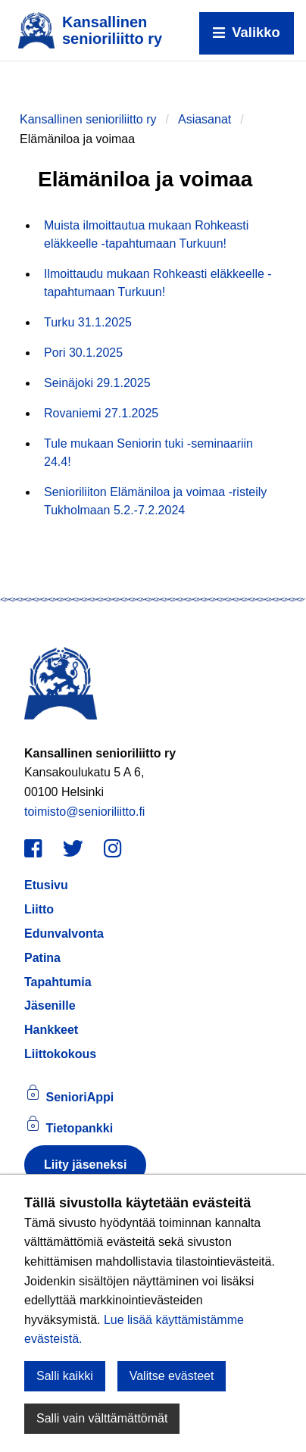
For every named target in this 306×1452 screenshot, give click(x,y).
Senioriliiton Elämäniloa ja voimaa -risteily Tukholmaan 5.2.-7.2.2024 (155, 501)
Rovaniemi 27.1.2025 (101, 413)
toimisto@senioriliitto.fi (84, 811)
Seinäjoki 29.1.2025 (97, 382)
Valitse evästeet (172, 1375)
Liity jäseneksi (85, 1164)
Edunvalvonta (64, 933)
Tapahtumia (58, 982)
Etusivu (46, 885)
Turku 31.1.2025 (88, 322)
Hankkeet (51, 1029)
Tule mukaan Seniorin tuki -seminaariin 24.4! (148, 452)
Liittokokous (60, 1054)
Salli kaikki (64, 1375)
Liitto (39, 909)
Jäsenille (50, 1005)
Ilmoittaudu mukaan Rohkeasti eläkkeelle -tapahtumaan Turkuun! (158, 282)
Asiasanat (204, 119)
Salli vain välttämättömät (101, 1418)
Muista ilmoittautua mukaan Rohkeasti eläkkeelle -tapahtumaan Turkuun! (146, 234)
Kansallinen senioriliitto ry (88, 119)
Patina (42, 957)
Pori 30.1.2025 (83, 352)
